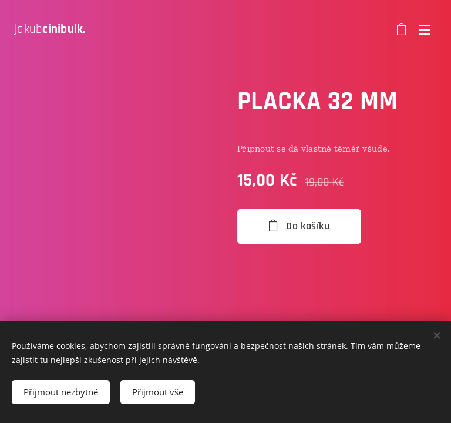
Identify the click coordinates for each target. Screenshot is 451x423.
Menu (424, 30)
